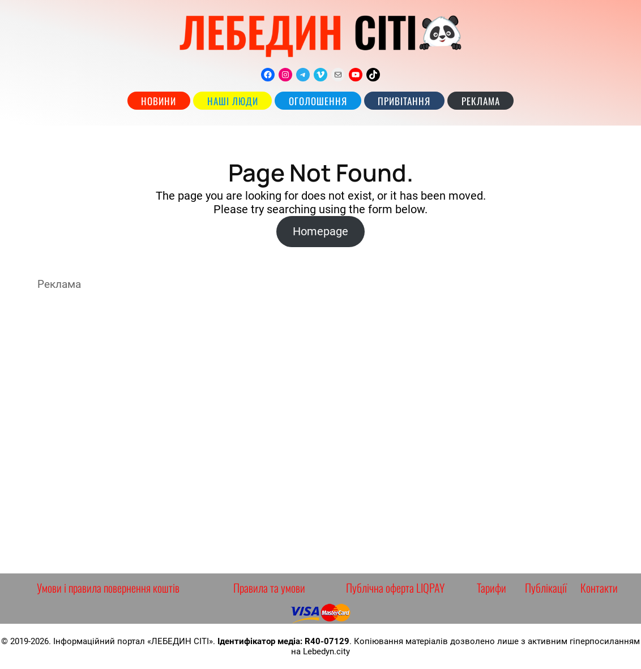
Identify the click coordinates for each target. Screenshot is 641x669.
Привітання (404, 101)
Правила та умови (269, 587)
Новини (158, 101)
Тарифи (491, 587)
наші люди (232, 101)
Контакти (599, 587)
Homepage (320, 231)
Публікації (546, 587)
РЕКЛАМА (480, 101)
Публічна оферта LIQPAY (395, 587)
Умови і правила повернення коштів (108, 587)
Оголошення (318, 101)
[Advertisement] (320, 432)
